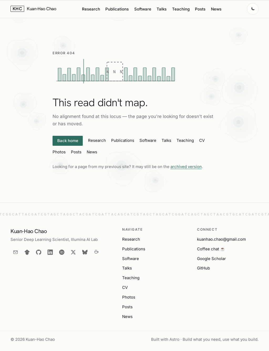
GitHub (203, 268)
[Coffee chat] (96, 252)
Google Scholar (211, 258)
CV (202, 140)
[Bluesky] (85, 252)
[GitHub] (39, 252)
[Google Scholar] (27, 252)
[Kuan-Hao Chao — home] (33, 9)
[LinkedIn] (50, 252)
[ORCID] (62, 252)
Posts (200, 9)
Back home (67, 140)
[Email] (15, 252)
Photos (59, 151)
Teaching (181, 9)
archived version (186, 166)
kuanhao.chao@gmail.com (221, 239)
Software (142, 9)
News (216, 9)
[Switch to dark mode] (252, 9)
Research (91, 9)
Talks (162, 9)
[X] (73, 252)
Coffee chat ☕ (211, 248)
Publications (117, 9)
